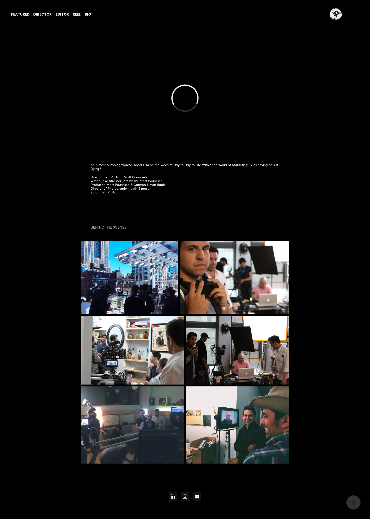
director (42, 15)
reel (77, 15)
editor (62, 15)
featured (20, 15)
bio (88, 15)
